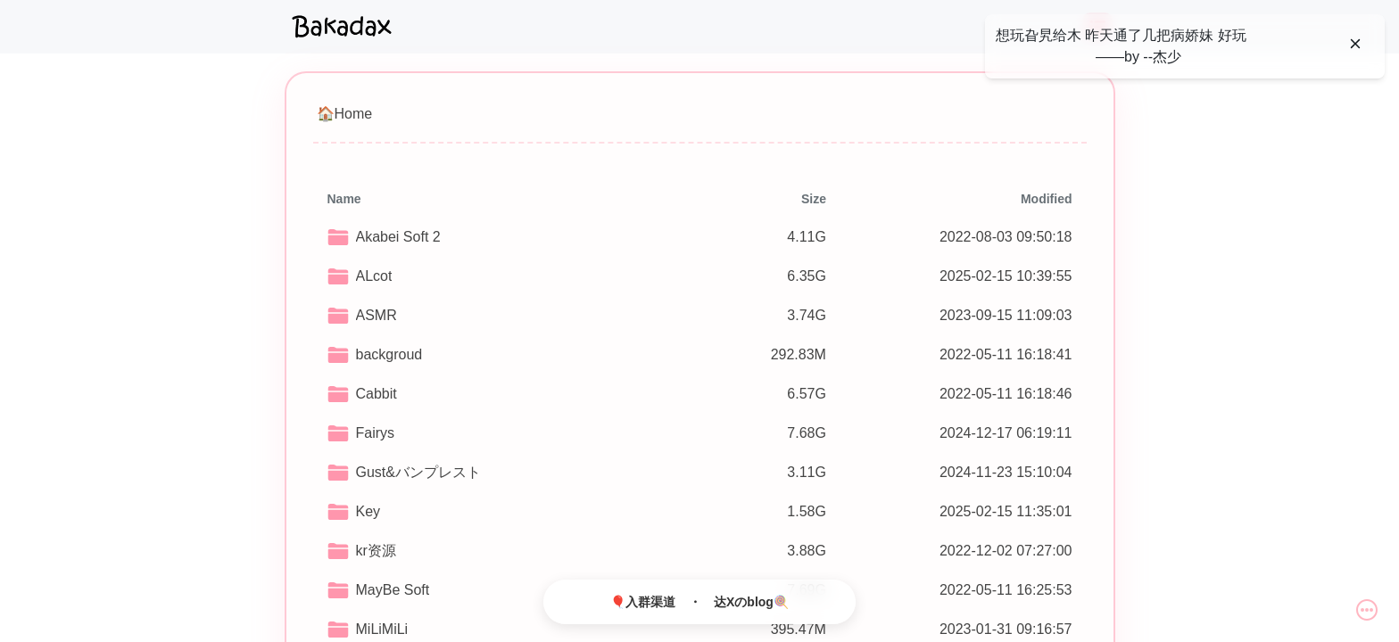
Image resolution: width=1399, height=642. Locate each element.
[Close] (1355, 43)
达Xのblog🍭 (751, 602)
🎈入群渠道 (642, 602)
